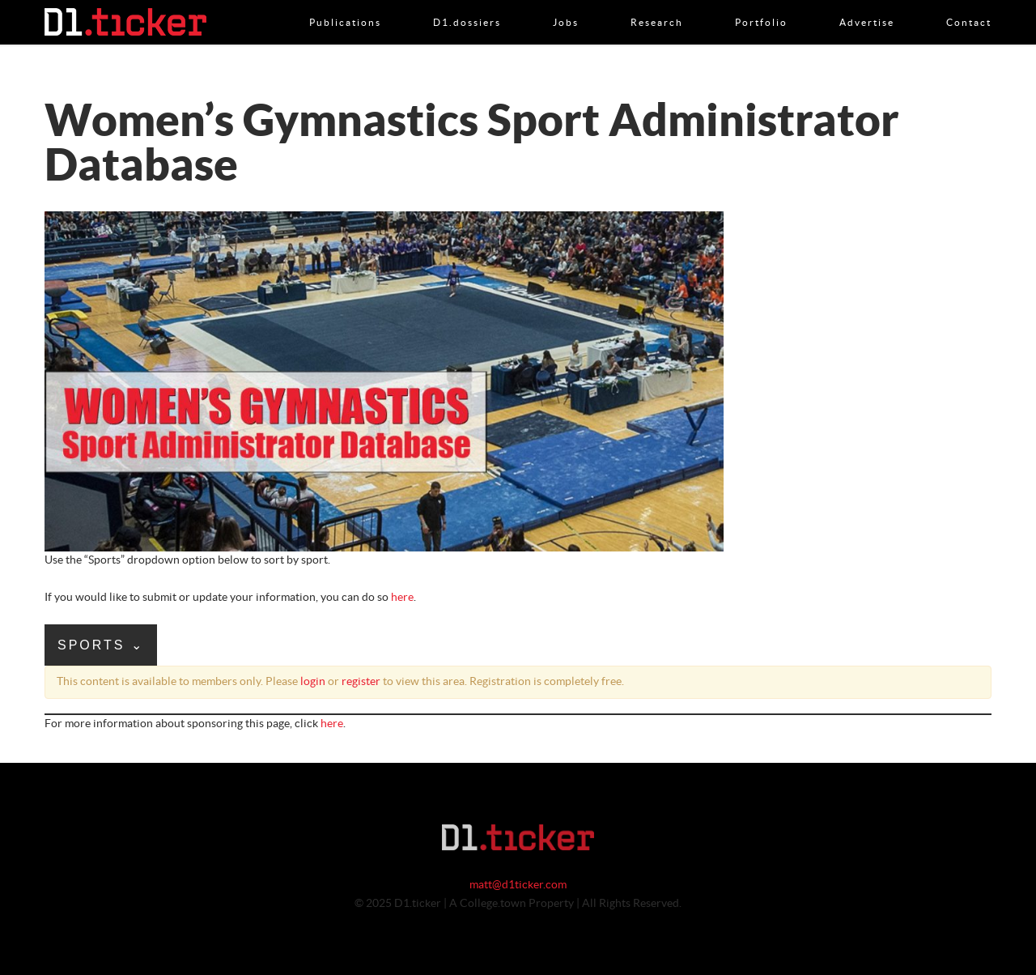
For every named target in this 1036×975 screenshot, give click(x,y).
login (312, 682)
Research (657, 5)
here (402, 597)
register (361, 682)
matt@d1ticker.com (518, 885)
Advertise (866, 5)
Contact (968, 5)
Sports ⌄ (100, 645)
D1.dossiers (467, 5)
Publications (345, 5)
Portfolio (761, 5)
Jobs (566, 5)
